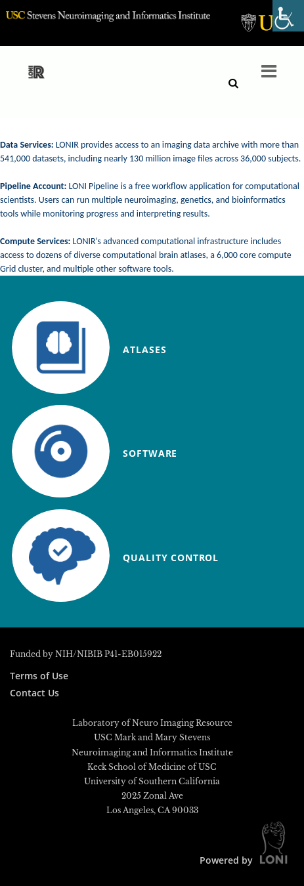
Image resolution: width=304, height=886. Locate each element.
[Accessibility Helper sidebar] (288, 16)
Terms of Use (39, 675)
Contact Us (34, 692)
